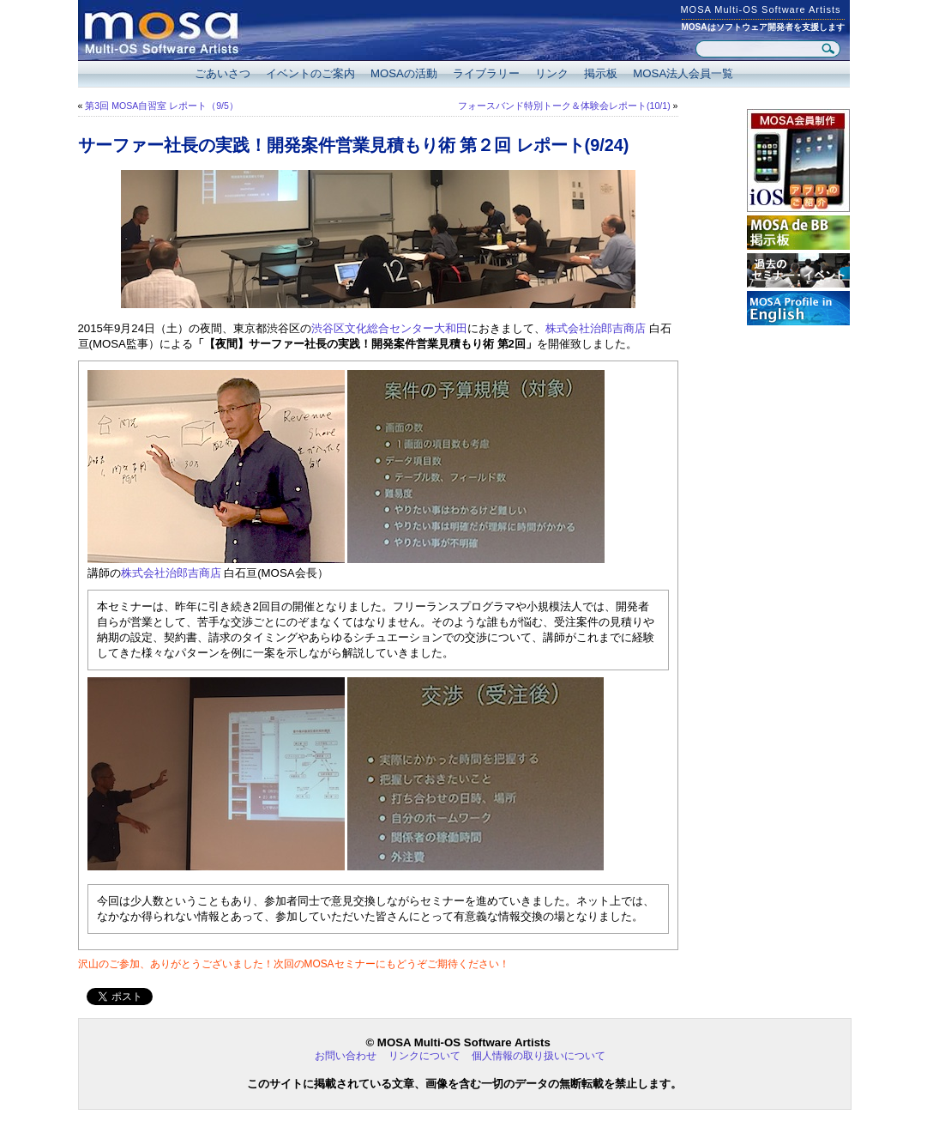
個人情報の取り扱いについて (538, 1056)
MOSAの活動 (403, 73)
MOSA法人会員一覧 (683, 73)
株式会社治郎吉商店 (595, 328)
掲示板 (600, 73)
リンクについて (424, 1056)
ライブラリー (486, 73)
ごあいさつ (222, 73)
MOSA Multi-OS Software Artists (760, 9)
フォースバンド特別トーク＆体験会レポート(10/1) (564, 105)
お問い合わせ (345, 1056)
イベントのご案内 (310, 73)
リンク (552, 73)
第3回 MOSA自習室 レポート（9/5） (161, 105)
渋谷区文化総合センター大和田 (389, 328)
